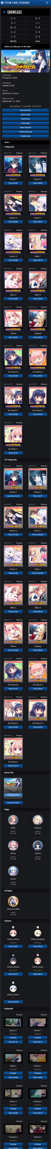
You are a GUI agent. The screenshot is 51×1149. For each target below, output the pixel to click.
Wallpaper (19, 153)
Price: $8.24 (37, 650)
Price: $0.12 (13, 974)
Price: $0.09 (13, 260)
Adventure (6, 93)
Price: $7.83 (13, 611)
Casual (15, 93)
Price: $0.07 (13, 183)
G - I (13, 22)
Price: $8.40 (37, 611)
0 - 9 (38, 36)
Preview (13, 1038)
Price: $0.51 (37, 974)
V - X (38, 32)
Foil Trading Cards (11, 459)
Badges (7, 809)
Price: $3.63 (13, 727)
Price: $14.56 (13, 1002)
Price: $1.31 (13, 1042)
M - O (13, 27)
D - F (37, 18)
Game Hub (25, 119)
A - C (13, 18)
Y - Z (13, 36)
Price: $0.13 (37, 1042)
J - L (38, 22)
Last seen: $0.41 (13, 803)
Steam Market (25, 127)
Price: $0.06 (37, 183)
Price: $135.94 (37, 535)
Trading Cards (9, 147)
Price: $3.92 (13, 573)
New (37, 41)
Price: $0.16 (37, 1113)
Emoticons (8, 921)
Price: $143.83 (37, 573)
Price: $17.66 (13, 535)
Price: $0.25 (37, 946)
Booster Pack (9, 772)
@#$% (13, 41)
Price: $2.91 (37, 496)
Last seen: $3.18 (13, 496)
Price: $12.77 (13, 766)
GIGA (15, 77)
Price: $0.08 (13, 1077)
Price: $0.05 (13, 299)
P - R (37, 27)
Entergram (7, 77)
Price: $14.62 (13, 650)
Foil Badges (8, 890)
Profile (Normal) (25, 132)
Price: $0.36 (13, 1113)
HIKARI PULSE (8, 85)
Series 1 (7, 142)
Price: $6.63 (37, 689)
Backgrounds (9, 1008)
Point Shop (25, 123)
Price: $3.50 (37, 727)
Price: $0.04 (13, 222)
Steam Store (25, 114)
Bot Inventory (25, 110)
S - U (13, 32)
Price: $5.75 (13, 689)
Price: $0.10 (37, 260)
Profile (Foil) (25, 136)
